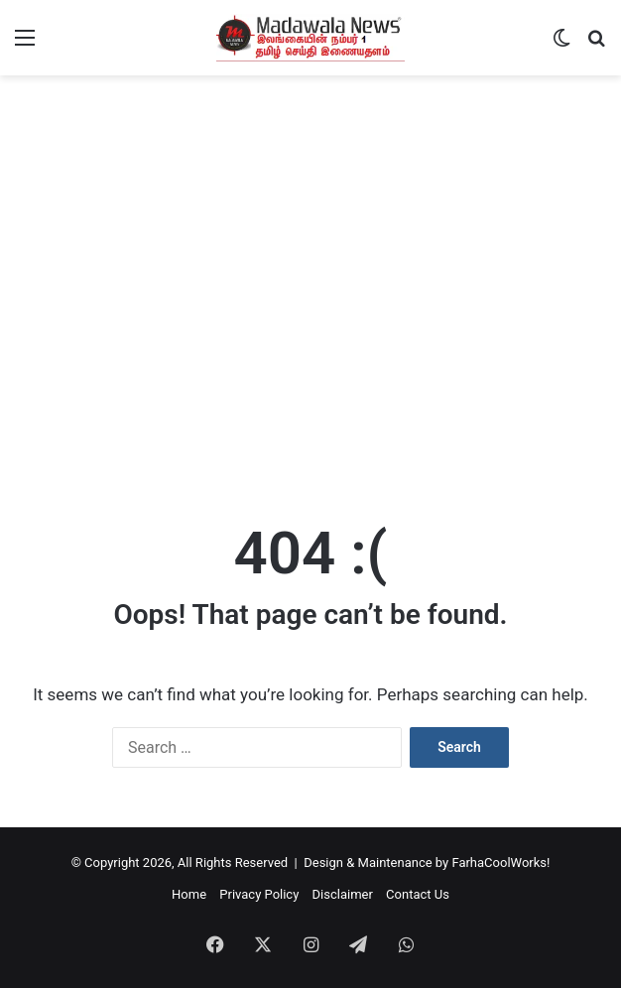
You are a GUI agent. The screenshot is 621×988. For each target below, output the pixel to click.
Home (189, 894)
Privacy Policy (259, 894)
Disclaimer (342, 894)
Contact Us (417, 894)
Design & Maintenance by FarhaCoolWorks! (427, 862)
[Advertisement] (310, 343)
